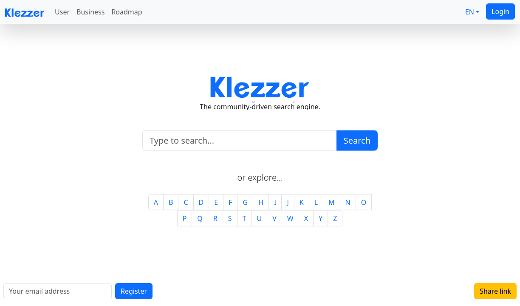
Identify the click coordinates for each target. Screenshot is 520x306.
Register (134, 291)
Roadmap (126, 12)
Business (90, 12)
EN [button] (469, 12)
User (62, 12)
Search (357, 140)
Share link (495, 291)
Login (500, 11)
